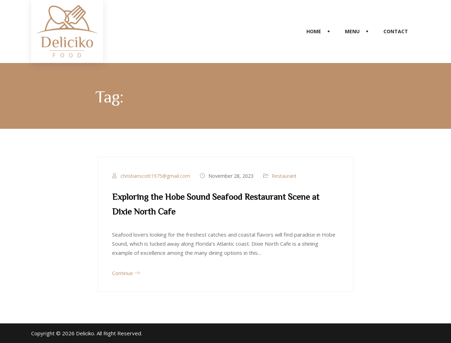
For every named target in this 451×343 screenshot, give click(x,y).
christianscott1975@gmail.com (155, 176)
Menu (352, 31)
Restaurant (284, 176)
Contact (395, 31)
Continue (126, 273)
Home (313, 31)
